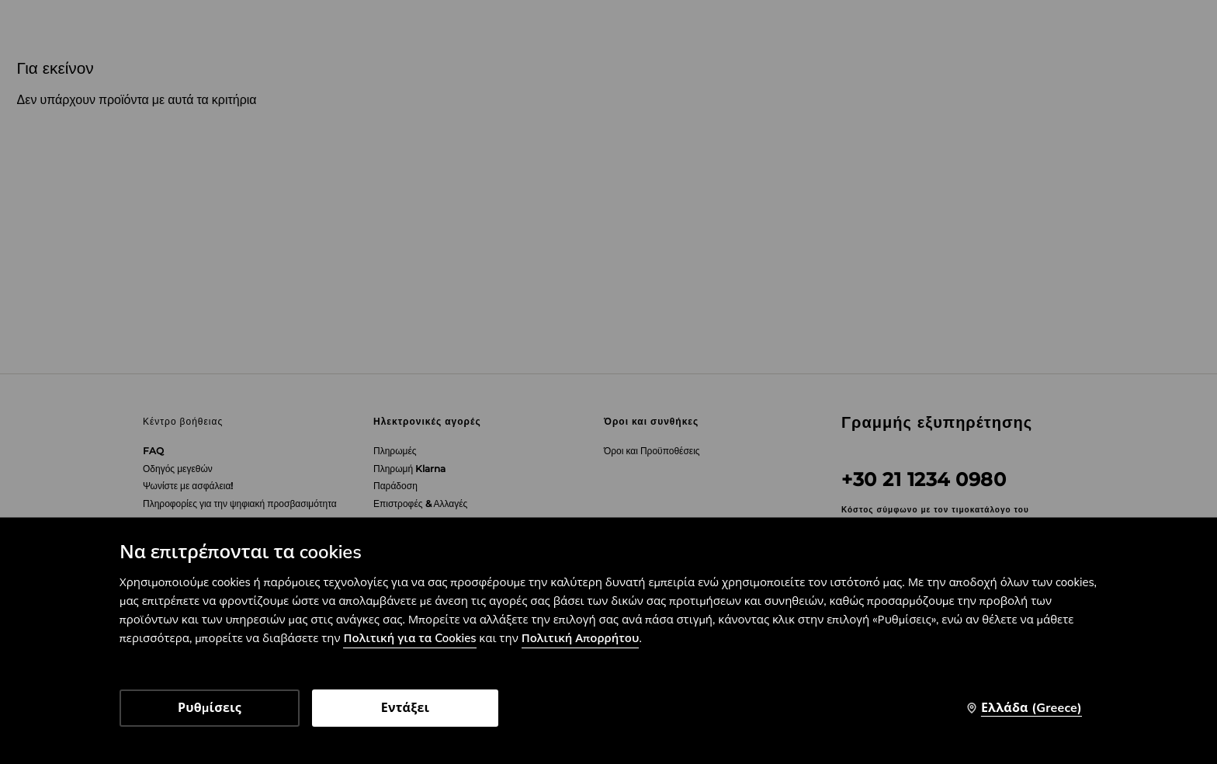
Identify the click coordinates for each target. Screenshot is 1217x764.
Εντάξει (405, 708)
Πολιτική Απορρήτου (581, 638)
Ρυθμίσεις (209, 708)
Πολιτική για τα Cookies (409, 638)
